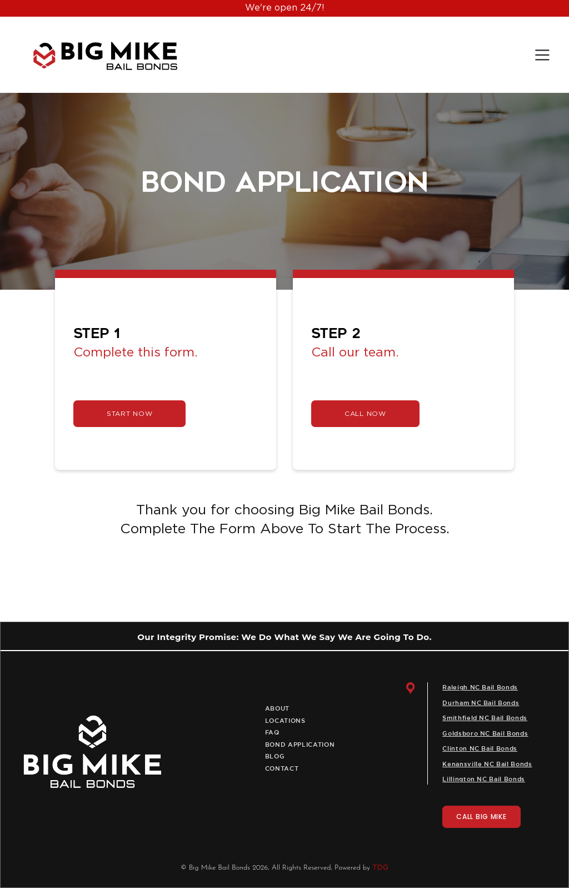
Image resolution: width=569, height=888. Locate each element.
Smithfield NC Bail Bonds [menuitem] (484, 718)
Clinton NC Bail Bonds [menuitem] (479, 749)
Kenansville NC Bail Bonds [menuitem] (487, 764)
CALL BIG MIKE (481, 816)
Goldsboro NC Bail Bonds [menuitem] (485, 734)
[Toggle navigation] (542, 55)
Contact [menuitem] (282, 769)
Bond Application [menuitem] (300, 745)
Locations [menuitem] (285, 721)
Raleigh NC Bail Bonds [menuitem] (480, 688)
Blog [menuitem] (275, 757)
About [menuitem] (277, 709)
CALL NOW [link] (365, 413)
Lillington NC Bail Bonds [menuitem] (483, 779)
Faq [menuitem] (272, 733)
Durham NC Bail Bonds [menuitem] (480, 703)
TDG (380, 867)
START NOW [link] (129, 413)
